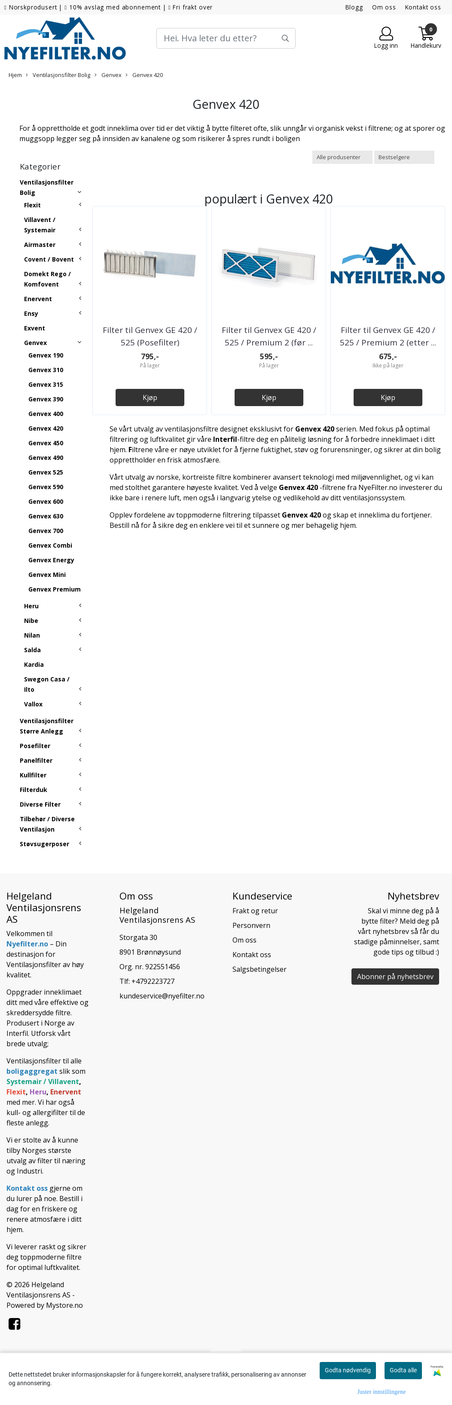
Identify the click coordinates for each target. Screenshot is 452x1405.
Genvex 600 (45, 501)
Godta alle (403, 1370)
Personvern (251, 925)
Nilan (32, 635)
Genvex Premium (54, 589)
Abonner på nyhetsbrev (395, 976)
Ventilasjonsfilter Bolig (58, 75)
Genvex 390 (45, 399)
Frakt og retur (255, 910)
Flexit (32, 205)
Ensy (31, 313)
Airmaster (39, 244)
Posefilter (35, 746)
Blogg (354, 7)
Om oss (384, 7)
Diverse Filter (40, 804)
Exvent (34, 328)
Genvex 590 (45, 487)
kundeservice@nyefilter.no (162, 996)
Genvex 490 (45, 457)
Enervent (38, 299)
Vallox (33, 704)
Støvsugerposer (44, 844)
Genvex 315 (45, 384)
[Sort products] (404, 157)
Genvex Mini (47, 574)
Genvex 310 (45, 370)
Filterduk (33, 790)
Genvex (108, 75)
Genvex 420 (144, 75)
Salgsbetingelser (259, 969)
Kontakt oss (423, 7)
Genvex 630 (45, 516)
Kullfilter (33, 775)
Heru (31, 606)
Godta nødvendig (348, 1370)
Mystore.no (64, 1305)
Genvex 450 (45, 443)
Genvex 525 (45, 472)
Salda (32, 650)
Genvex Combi (50, 545)
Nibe (31, 620)
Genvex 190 (45, 355)
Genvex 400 (45, 414)
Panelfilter (36, 760)
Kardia (34, 664)
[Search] (226, 38)
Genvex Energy (51, 560)
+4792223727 (152, 981)
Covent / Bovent (49, 259)
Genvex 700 (45, 531)
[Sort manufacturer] (342, 157)
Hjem (15, 75)
